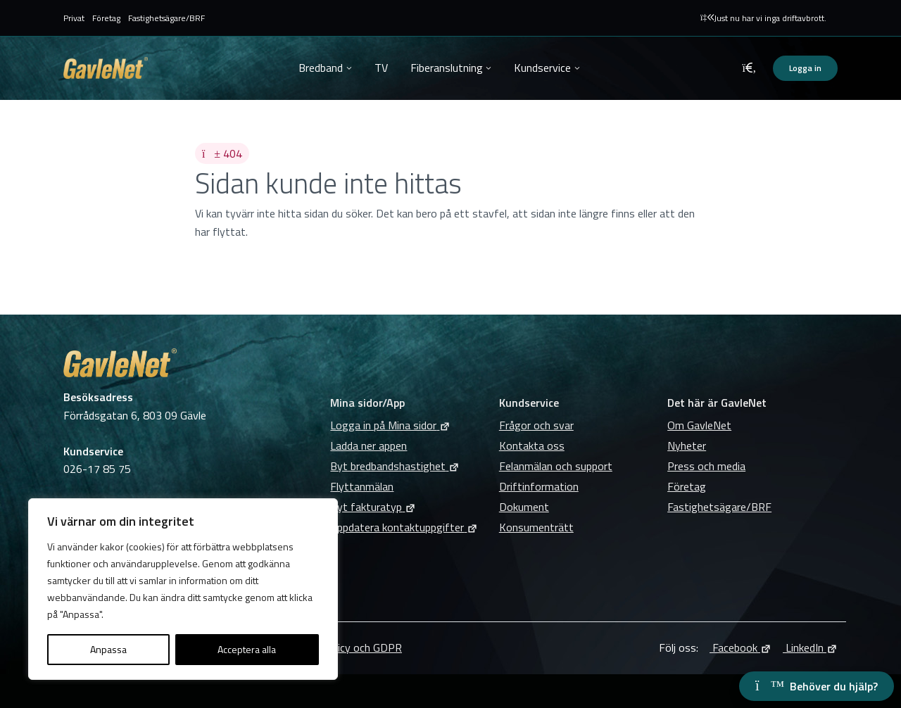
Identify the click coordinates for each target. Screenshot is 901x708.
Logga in (805, 68)
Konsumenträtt (536, 527)
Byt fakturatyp (373, 506)
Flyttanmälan (361, 486)
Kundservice (542, 67)
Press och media (706, 465)
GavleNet (105, 68)
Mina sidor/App (367, 402)
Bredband (320, 67)
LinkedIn (810, 647)
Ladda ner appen (368, 445)
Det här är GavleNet (717, 402)
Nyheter (686, 445)
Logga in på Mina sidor (390, 425)
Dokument (524, 506)
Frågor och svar (536, 425)
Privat (73, 18)
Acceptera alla (247, 649)
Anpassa (108, 649)
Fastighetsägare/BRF (166, 18)
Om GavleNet (699, 425)
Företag (106, 18)
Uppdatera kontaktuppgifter (404, 527)
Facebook (740, 647)
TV (381, 67)
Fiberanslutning (446, 67)
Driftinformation (539, 486)
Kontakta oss (532, 445)
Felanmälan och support (555, 465)
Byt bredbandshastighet (395, 465)
